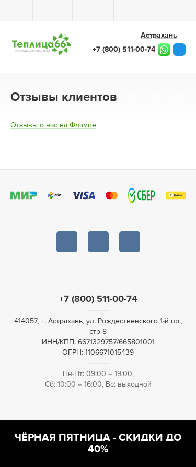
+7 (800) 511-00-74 (124, 49)
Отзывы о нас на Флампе (53, 125)
